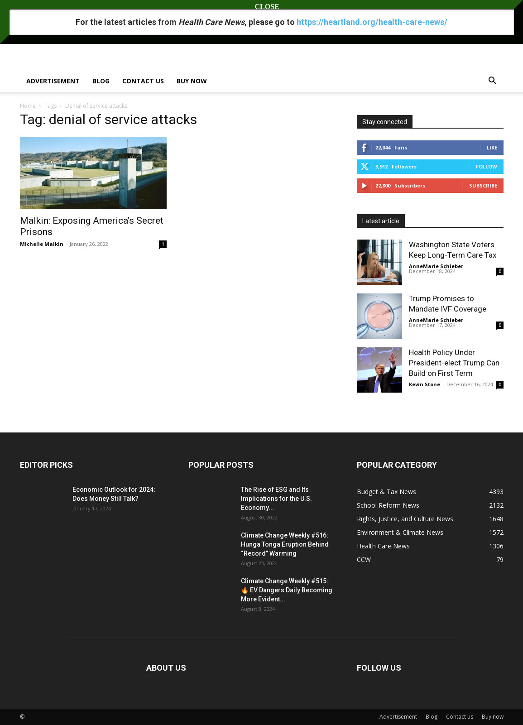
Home (28, 106)
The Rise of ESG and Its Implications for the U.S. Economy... (276, 498)
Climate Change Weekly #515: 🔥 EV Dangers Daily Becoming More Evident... (286, 590)
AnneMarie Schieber (436, 266)
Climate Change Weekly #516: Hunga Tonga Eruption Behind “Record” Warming (285, 544)
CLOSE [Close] (262, 6)
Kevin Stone (424, 384)
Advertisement (53, 81)
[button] (493, 81)
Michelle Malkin (41, 243)
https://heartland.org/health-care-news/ (372, 22)
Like (492, 147)
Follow (486, 166)
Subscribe (483, 185)
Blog (101, 81)
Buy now (192, 81)
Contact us (143, 81)
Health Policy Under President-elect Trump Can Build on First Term (454, 363)
